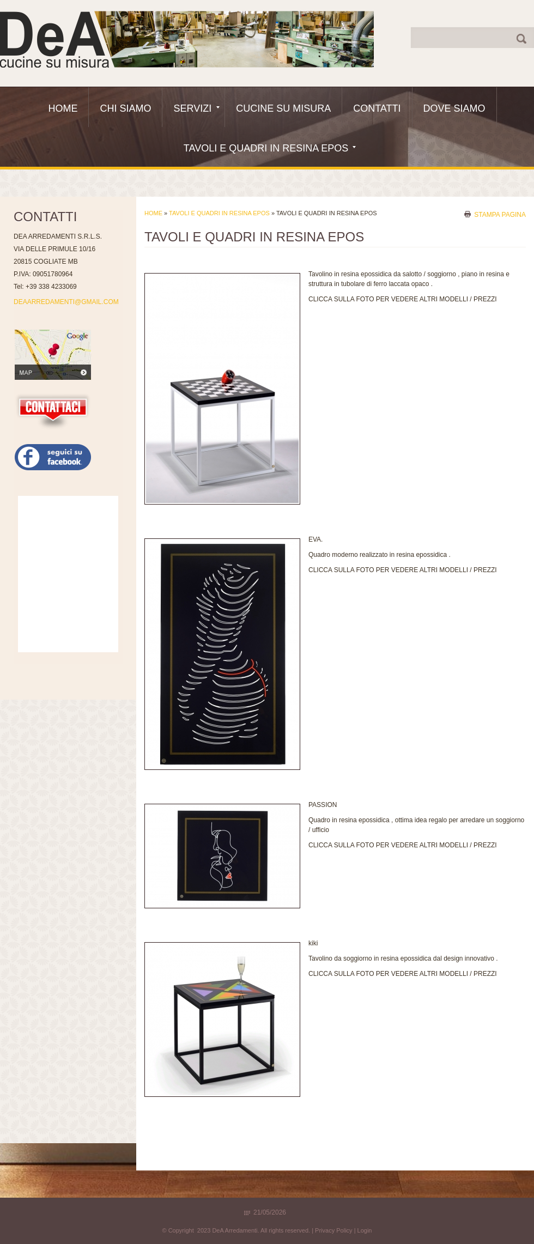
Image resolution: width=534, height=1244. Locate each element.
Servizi (196, 108)
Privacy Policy (333, 1230)
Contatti (376, 108)
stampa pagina (500, 214)
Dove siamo (454, 108)
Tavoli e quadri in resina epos (270, 148)
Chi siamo (125, 108)
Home (62, 108)
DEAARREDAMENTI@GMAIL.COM (66, 302)
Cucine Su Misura (283, 108)
